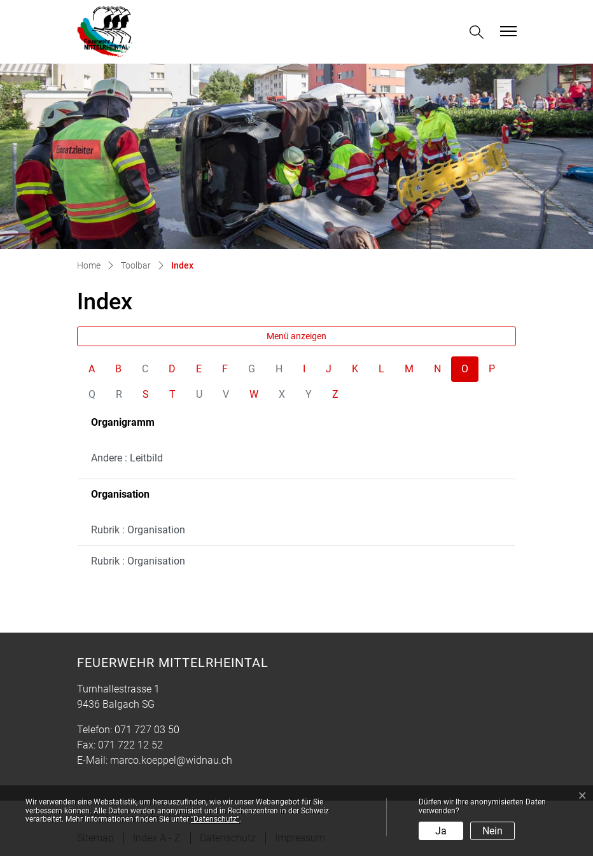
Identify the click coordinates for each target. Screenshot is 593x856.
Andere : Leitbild (127, 458)
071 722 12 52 (130, 745)
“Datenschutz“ (215, 819)
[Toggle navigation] (506, 31)
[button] (479, 32)
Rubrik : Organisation (138, 530)
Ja (441, 831)
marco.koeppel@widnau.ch (171, 760)
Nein (492, 831)
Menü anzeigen (296, 336)
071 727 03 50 (147, 730)
